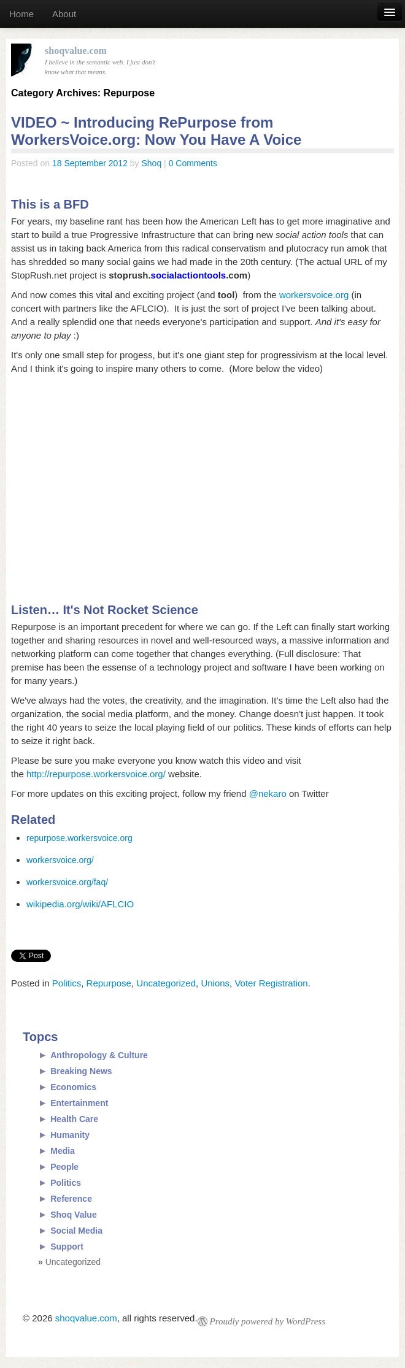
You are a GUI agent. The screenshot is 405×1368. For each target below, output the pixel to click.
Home (21, 14)
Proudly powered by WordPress (267, 1321)
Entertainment (79, 1103)
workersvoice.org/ (60, 860)
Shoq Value (73, 1215)
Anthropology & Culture (99, 1055)
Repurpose (109, 983)
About (64, 14)
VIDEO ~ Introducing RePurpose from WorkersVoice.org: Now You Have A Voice (156, 131)
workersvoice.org (314, 295)
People (64, 1167)
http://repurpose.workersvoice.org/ (96, 774)
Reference (71, 1199)
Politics (67, 983)
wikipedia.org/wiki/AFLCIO (80, 904)
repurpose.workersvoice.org (79, 838)
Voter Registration (270, 983)
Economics (73, 1087)
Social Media (76, 1230)
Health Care (74, 1119)
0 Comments (193, 163)
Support (66, 1246)
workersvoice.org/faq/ (67, 882)
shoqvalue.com (86, 1318)
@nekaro (268, 793)
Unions (215, 983)
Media (62, 1151)
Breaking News (81, 1071)
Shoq (152, 163)
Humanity (70, 1135)
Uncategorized (166, 983)
